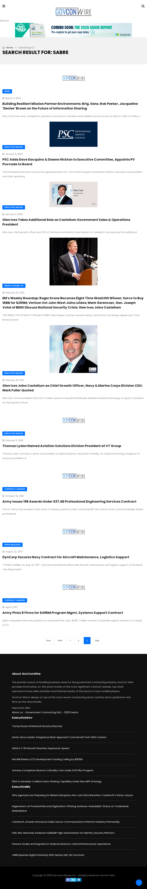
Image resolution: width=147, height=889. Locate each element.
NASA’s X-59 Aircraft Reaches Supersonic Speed (40, 748)
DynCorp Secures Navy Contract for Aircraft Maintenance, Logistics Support (65, 557)
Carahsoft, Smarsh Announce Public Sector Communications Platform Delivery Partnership (66, 821)
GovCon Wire (107, 875)
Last (97, 640)
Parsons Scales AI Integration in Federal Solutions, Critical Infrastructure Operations (61, 844)
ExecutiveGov (22, 718)
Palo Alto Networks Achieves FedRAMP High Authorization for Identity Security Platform (63, 833)
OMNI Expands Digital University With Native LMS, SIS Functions (48, 855)
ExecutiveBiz (21, 787)
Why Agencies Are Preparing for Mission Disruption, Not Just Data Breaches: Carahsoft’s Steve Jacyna (72, 795)
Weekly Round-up (14, 285)
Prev (60, 640)
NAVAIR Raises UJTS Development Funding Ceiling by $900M (47, 759)
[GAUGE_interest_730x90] (73, 30)
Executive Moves (13, 147)
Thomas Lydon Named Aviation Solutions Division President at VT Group (61, 446)
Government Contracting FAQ (44, 712)
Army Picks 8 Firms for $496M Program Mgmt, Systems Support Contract (62, 612)
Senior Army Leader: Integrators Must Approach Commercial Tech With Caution (59, 737)
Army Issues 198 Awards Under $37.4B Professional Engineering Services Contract (69, 501)
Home (7, 47)
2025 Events (71, 712)
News (7, 91)
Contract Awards (14, 489)
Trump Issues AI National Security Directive (37, 726)
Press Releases (12, 544)
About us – (19, 712)
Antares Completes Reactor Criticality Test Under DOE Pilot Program (53, 770)
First (48, 640)
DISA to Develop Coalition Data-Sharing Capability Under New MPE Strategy (57, 781)
